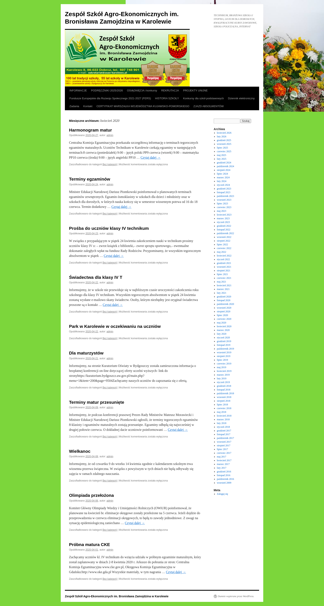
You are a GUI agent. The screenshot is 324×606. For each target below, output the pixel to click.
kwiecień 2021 (224, 285)
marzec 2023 (223, 218)
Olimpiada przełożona (91, 495)
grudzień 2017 (224, 430)
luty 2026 (221, 136)
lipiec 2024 (222, 173)
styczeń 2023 (223, 222)
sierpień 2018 (223, 400)
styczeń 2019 (223, 382)
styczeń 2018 (223, 426)
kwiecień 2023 (224, 214)
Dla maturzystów (86, 353)
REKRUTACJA (170, 90)
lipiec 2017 (222, 449)
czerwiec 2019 (224, 363)
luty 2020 (221, 333)
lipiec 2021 (222, 274)
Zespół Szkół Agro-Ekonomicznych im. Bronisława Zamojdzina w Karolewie (116, 596)
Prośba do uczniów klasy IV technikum (109, 228)
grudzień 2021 (224, 263)
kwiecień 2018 (224, 415)
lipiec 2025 (222, 147)
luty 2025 (221, 158)
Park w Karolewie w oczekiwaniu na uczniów (115, 326)
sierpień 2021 (223, 270)
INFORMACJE (78, 90)
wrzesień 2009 (224, 482)
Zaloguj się (222, 493)
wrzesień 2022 (224, 237)
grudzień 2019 (224, 341)
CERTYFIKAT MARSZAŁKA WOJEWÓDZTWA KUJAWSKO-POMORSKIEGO (142, 106)
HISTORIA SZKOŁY (167, 98)
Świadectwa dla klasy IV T (95, 277)
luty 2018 (221, 423)
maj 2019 (221, 367)
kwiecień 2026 (224, 132)
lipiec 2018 (222, 404)
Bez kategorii (109, 164)
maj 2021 (221, 281)
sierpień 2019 (223, 356)
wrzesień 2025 (224, 144)
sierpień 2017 (223, 445)
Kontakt (87, 106)
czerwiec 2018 (224, 408)
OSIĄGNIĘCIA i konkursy (142, 90)
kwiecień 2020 (224, 326)
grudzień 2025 (224, 140)
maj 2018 (221, 412)
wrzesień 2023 (224, 199)
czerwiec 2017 (224, 453)
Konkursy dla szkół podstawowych (203, 98)
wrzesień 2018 (224, 397)
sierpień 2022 (223, 240)
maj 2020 (221, 322)
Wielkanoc (80, 451)
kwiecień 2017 (224, 460)
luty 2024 (221, 181)
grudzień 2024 (224, 162)
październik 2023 (225, 196)
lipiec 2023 (222, 203)
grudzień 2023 (224, 188)
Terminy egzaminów (89, 179)
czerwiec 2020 (224, 318)
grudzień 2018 (224, 385)
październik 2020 (225, 304)
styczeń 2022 (223, 259)
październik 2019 (225, 348)
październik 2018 (225, 393)
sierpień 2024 (223, 170)
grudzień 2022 (224, 225)
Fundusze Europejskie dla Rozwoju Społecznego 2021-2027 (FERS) (110, 98)
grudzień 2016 (224, 471)
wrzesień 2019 (224, 352)
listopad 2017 (223, 434)
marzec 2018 (223, 419)
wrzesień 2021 (224, 266)
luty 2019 (221, 378)
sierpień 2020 (223, 311)
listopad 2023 (223, 192)
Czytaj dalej (151, 157)
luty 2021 (221, 292)
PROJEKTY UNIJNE (195, 90)
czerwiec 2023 (224, 207)
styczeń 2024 (223, 184)
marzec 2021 (223, 289)
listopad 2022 (223, 229)
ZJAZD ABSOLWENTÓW (208, 106)
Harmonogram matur (90, 130)
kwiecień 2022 (224, 255)
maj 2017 (221, 456)
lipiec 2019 (222, 359)
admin (110, 135)
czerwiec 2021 (224, 278)
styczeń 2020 (223, 337)
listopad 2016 (223, 475)
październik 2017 (225, 438)
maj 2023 (221, 211)
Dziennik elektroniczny (241, 98)
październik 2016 (225, 479)
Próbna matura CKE (89, 544)
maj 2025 (221, 155)
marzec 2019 (223, 374)
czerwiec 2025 (224, 151)
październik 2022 (225, 233)
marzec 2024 (223, 177)
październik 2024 (225, 166)
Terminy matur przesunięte (96, 402)
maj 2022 (221, 251)
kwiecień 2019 (224, 371)
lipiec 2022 (222, 244)
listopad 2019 (223, 345)
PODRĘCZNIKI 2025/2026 (107, 90)
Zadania (74, 106)
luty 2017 (221, 467)
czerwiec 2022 (224, 248)
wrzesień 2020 (224, 307)
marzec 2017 (223, 464)
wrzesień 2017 (224, 441)
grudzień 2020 (224, 296)
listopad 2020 (223, 300)
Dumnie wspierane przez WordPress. (236, 596)
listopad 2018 (223, 389)
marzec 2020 (223, 330)
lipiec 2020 (222, 315)
